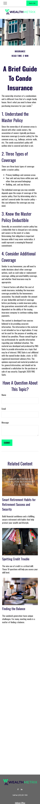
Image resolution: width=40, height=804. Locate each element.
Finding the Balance (13, 608)
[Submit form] (7, 443)
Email (4, 408)
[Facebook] (18, 789)
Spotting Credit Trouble (15, 559)
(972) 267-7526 (22, 795)
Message (5, 422)
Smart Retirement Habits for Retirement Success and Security (19, 504)
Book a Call (32, 3)
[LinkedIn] (21, 789)
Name (4, 394)
